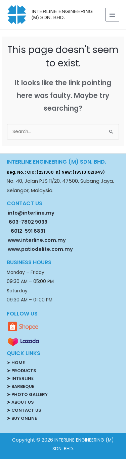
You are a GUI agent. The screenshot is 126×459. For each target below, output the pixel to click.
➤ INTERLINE (20, 378)
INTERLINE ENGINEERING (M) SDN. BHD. (62, 14)
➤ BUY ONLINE (22, 418)
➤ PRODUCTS (21, 371)
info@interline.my (30, 213)
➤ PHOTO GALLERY (27, 394)
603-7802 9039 (28, 222)
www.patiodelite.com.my (40, 249)
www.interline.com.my (37, 240)
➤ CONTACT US (24, 410)
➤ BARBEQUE (20, 386)
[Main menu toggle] (112, 14)
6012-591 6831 (28, 231)
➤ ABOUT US (20, 402)
